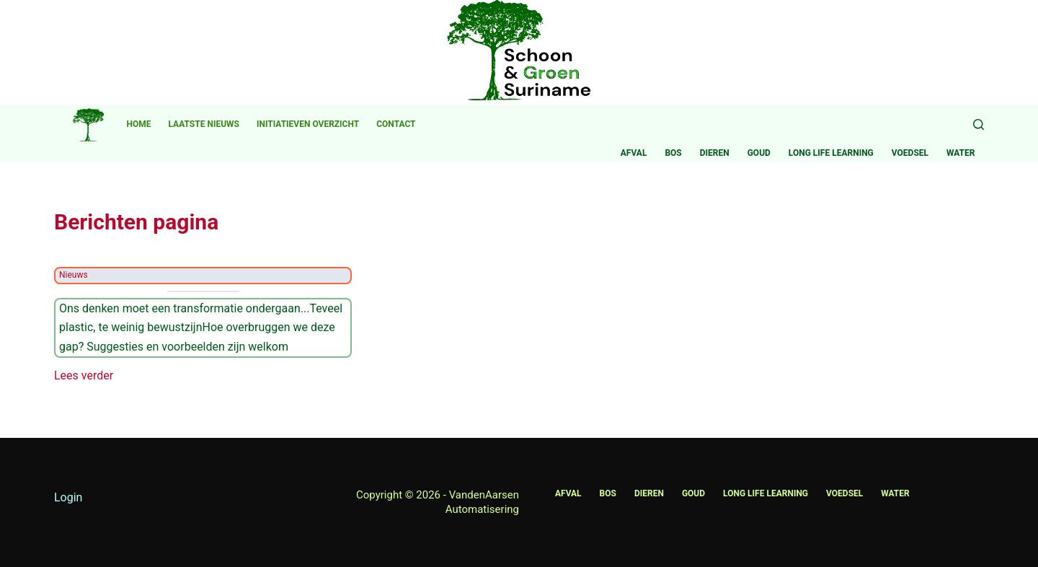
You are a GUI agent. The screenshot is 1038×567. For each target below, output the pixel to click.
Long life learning (831, 153)
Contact (395, 124)
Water (960, 153)
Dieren (714, 153)
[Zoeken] (978, 124)
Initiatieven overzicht (308, 124)
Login (68, 497)
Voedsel (910, 153)
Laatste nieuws (204, 124)
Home (139, 124)
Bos (673, 153)
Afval (634, 153)
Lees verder (83, 375)
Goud (759, 153)
